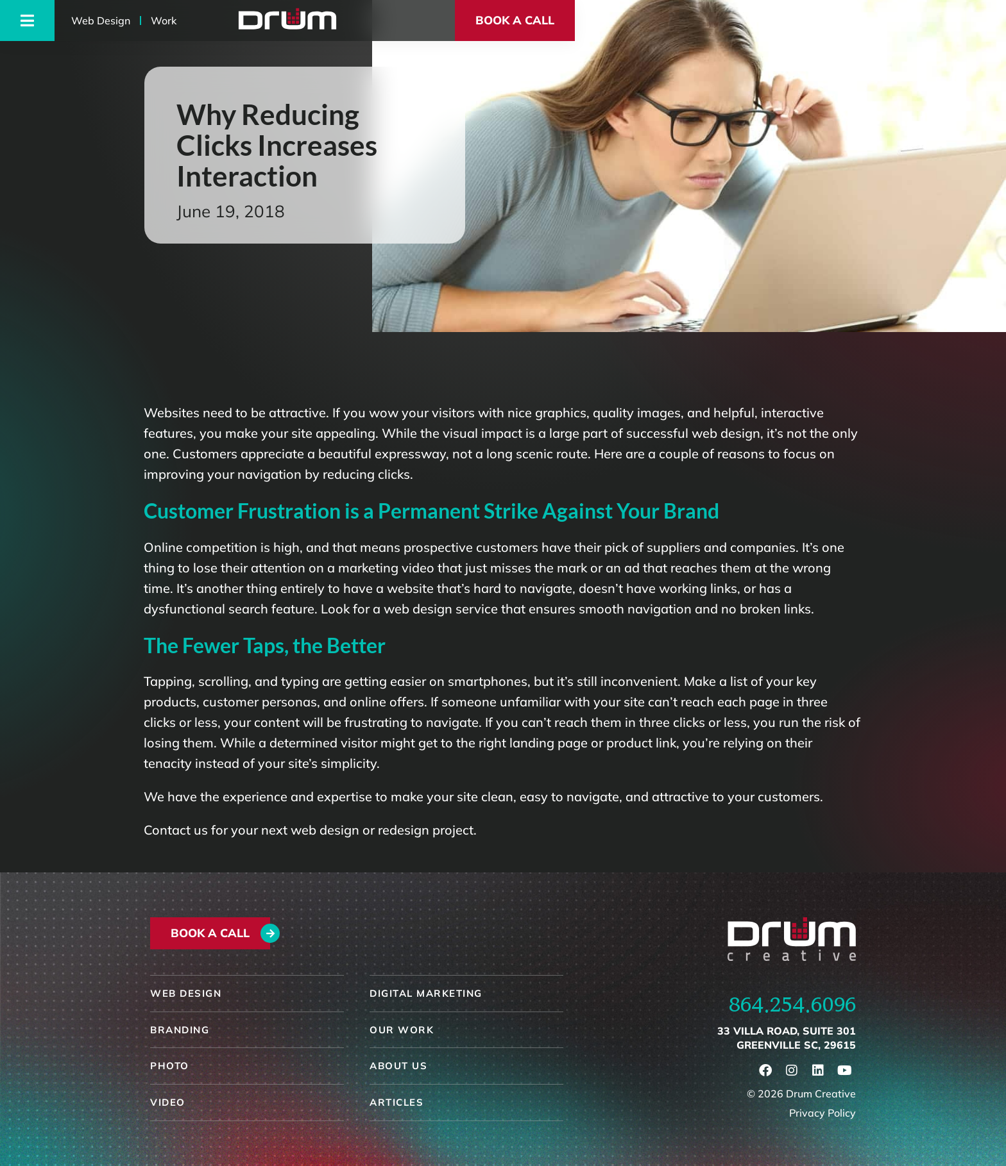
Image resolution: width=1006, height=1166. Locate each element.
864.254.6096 (792, 1004)
